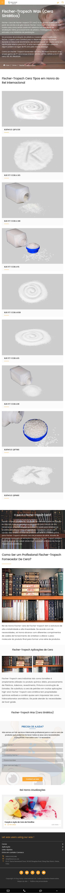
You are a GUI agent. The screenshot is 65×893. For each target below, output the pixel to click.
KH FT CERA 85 (11, 358)
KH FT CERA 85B (12, 312)
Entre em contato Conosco (13, 852)
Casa (7, 65)
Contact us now (32, 779)
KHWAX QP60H (11, 495)
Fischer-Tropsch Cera (27, 65)
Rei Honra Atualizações (32, 790)
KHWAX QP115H (12, 129)
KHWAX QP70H (11, 449)
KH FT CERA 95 (11, 267)
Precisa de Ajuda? (33, 727)
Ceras (14, 65)
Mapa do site (22, 881)
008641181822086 (11, 856)
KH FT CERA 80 (11, 404)
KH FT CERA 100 (12, 221)
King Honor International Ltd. (32, 878)
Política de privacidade (39, 881)
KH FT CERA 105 (12, 175)
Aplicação (6, 847)
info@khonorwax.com (12, 859)
